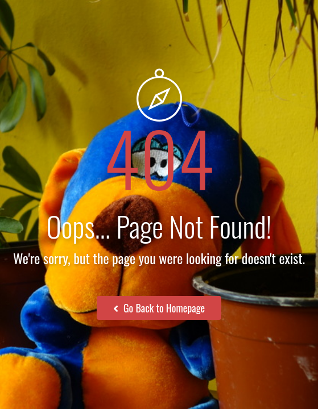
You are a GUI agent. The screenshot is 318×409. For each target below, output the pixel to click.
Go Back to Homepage (159, 308)
